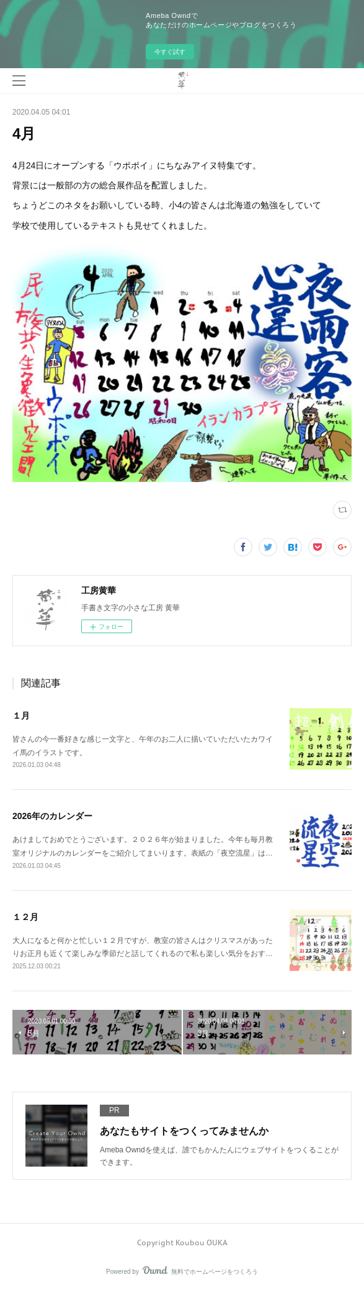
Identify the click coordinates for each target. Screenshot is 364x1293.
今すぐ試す (169, 51)
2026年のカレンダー (52, 816)
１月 (21, 716)
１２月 (25, 917)
